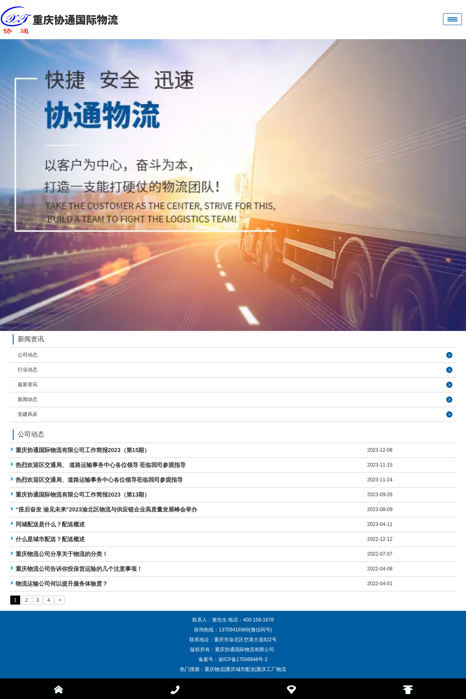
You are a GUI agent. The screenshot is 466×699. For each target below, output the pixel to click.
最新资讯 (27, 384)
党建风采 (27, 414)
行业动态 (27, 370)
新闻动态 (27, 399)
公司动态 (27, 355)
